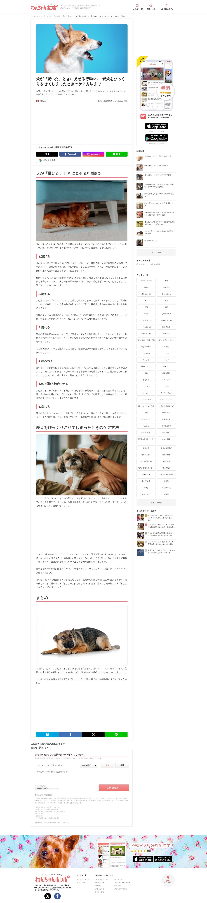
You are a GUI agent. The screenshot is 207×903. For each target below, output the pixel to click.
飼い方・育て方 (146, 281)
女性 (107, 765)
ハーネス (166, 366)
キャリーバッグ (166, 393)
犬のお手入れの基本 (166, 474)
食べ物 (146, 287)
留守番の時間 (146, 432)
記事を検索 (151, 9)
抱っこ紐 (146, 426)
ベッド (166, 360)
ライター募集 (99, 892)
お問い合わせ (99, 889)
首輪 (146, 373)
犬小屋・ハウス (146, 366)
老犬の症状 (146, 474)
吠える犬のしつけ (146, 320)
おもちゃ (146, 380)
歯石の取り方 (166, 488)
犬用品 (166, 347)
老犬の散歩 (166, 461)
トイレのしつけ (146, 327)
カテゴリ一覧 (138, 9)
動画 (166, 307)
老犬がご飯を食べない (146, 468)
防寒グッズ (166, 419)
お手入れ (166, 287)
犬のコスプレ (166, 413)
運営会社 (117, 886)
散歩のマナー (146, 347)
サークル (146, 360)
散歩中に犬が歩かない (166, 340)
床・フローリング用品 (146, 406)
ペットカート (146, 393)
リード (146, 386)
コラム (146, 314)
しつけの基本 (166, 314)
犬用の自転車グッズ (166, 406)
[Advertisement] (59, 121)
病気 (146, 300)
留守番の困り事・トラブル (146, 440)
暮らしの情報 (166, 294)
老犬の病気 (166, 468)
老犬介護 (146, 448)
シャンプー (166, 380)
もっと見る (156, 252)
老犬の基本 (166, 439)
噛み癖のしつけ (166, 320)
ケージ (166, 353)
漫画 (146, 307)
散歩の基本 (166, 327)
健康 (166, 300)
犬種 (166, 281)
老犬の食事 (166, 455)
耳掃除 (166, 494)
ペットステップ (146, 419)
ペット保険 (81, 882)
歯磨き (146, 488)
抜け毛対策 (146, 481)
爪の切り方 (146, 494)
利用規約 (98, 886)
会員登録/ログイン (166, 9)
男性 (122, 765)
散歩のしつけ (146, 333)
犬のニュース (146, 294)
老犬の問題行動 (146, 461)
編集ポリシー (99, 882)
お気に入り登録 (122, 101)
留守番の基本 (166, 426)
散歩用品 (166, 333)
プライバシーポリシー (122, 882)
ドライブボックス (166, 399)
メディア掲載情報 (120, 889)
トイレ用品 (146, 353)
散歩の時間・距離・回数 (146, 340)
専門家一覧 (118, 879)
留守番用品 (166, 432)
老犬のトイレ (146, 455)
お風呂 (166, 481)
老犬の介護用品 (166, 448)
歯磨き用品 (166, 373)
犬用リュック (146, 399)
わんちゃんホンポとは (102, 879)
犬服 (146, 413)
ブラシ (166, 386)
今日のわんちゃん (83, 879)
